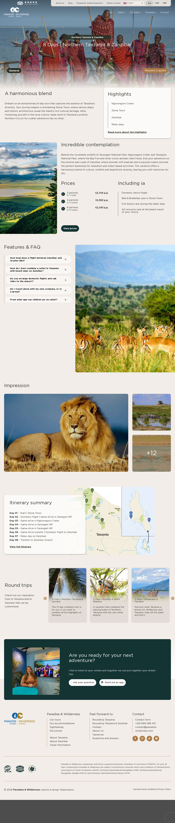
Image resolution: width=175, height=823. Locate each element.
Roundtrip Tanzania (103, 723)
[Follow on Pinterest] (156, 742)
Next (172, 602)
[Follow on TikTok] (149, 742)
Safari (122, 12)
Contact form (143, 723)
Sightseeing (56, 730)
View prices (70, 231)
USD (157, 3)
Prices (93, 72)
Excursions (56, 734)
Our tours (55, 723)
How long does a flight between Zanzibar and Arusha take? (36, 262)
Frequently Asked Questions (89, 3)
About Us (97, 734)
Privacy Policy (164, 793)
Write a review (113, 3)
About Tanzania (59, 741)
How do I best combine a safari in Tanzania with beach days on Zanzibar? (34, 272)
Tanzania (151, 12)
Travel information (60, 748)
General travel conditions (145, 793)
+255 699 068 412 (145, 727)
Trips (110, 12)
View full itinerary (20, 550)
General (14, 72)
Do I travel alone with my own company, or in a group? (36, 293)
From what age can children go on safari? (33, 303)
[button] (133, 3)
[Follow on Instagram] (142, 742)
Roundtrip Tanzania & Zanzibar (110, 727)
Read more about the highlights (127, 135)
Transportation (113, 72)
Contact (164, 12)
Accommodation (57, 72)
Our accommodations (62, 727)
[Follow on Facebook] (135, 742)
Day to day (33, 72)
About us (60, 3)
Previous (45, 602)
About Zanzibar (59, 744)
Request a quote (155, 72)
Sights (79, 72)
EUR (149, 3)
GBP (165, 3)
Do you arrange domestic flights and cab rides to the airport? (33, 283)
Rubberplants (67, 793)
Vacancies (98, 738)
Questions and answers (105, 741)
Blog (70, 3)
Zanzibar (136, 12)
